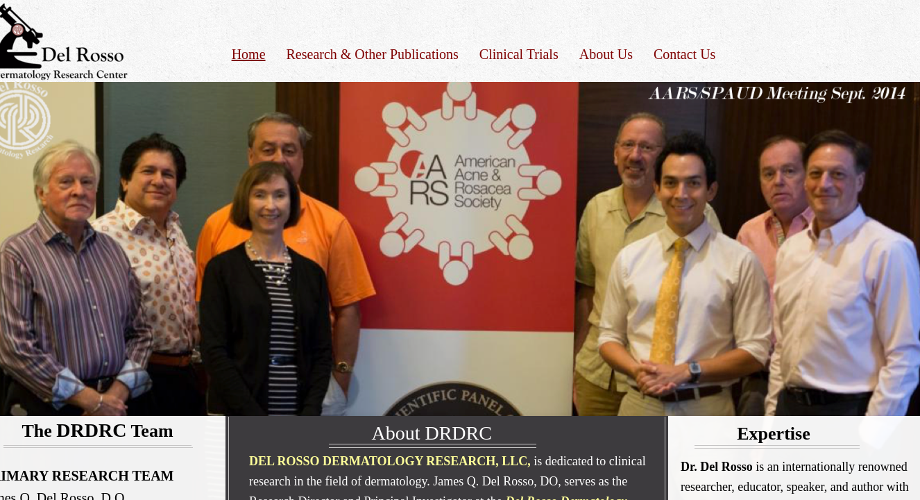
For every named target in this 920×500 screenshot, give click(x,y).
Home (249, 54)
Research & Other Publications (373, 54)
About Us (606, 54)
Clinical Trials (519, 54)
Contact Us (684, 54)
